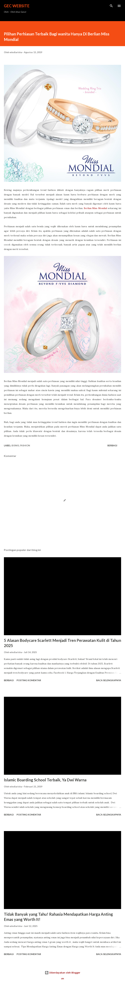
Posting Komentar (29, 680)
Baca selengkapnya (108, 680)
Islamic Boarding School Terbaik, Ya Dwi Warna (45, 779)
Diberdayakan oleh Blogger (62, 972)
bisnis (15, 445)
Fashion (25, 445)
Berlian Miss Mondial (95, 208)
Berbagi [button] (112, 445)
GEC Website (16, 5)
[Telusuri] (111, 6)
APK (62, 979)
